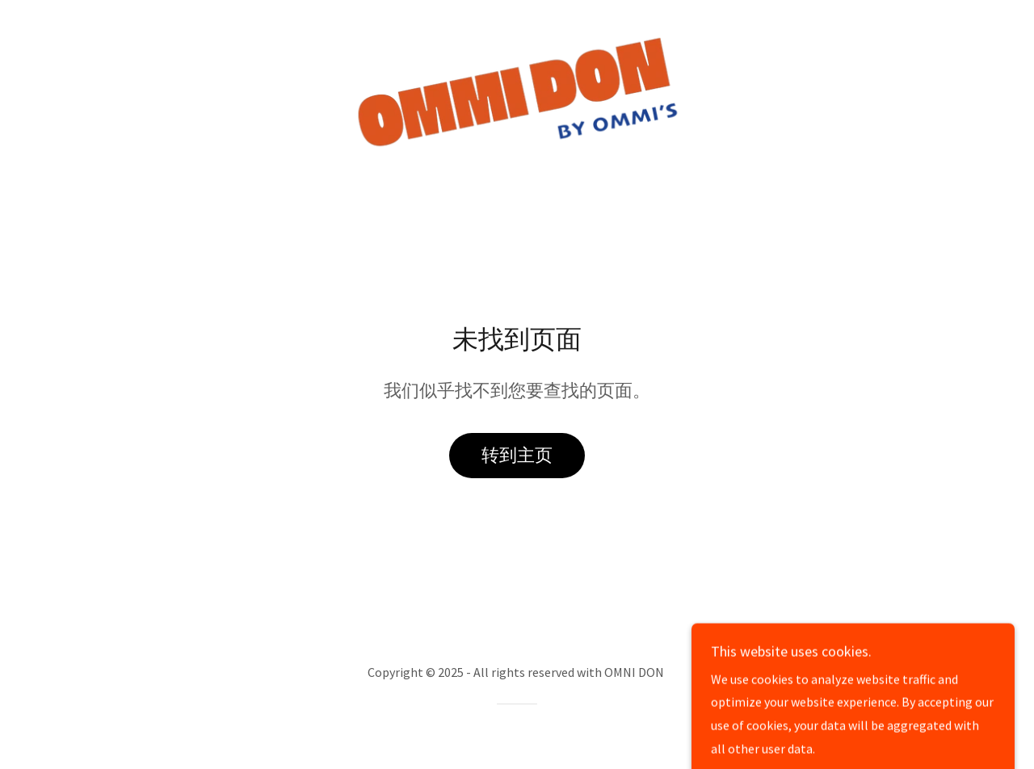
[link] (517, 91)
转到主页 (517, 455)
